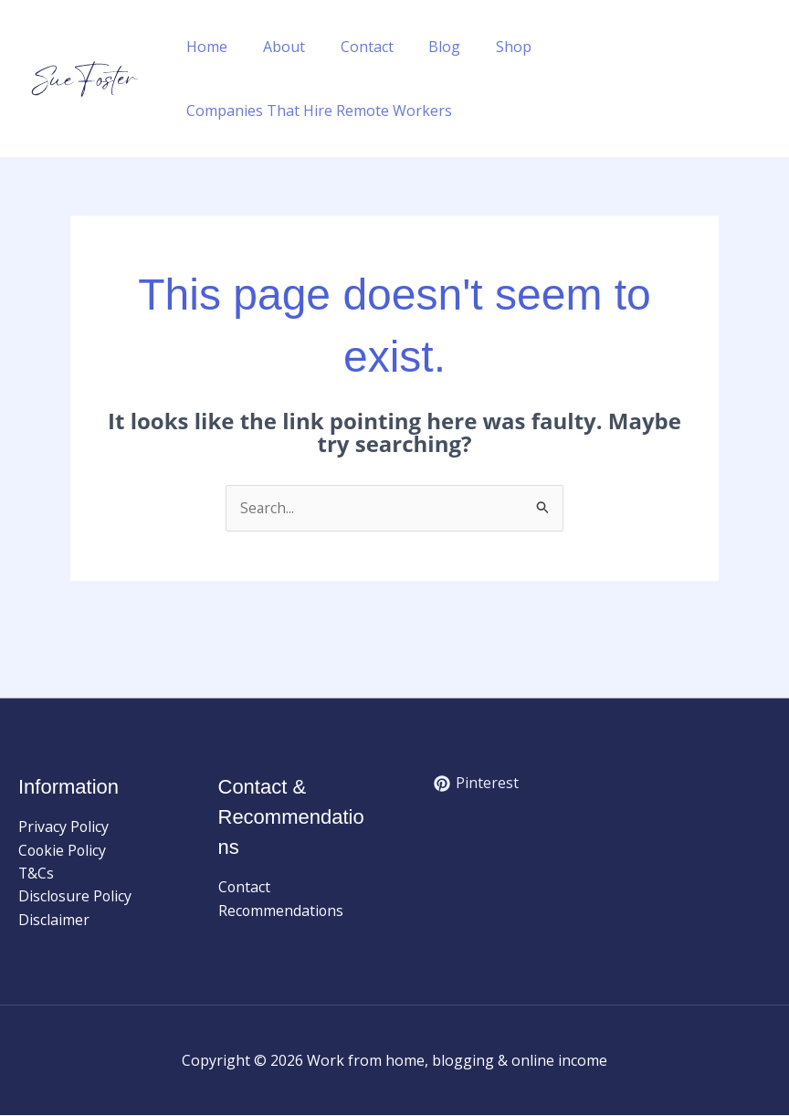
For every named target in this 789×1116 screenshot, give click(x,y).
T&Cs (36, 874)
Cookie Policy (63, 850)
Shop (486, 47)
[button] (762, 78)
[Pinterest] (476, 784)
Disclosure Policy (75, 897)
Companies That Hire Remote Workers (316, 110)
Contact (351, 47)
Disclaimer (53, 921)
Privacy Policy (64, 826)
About (275, 47)
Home (204, 47)
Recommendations (281, 910)
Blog (423, 47)
